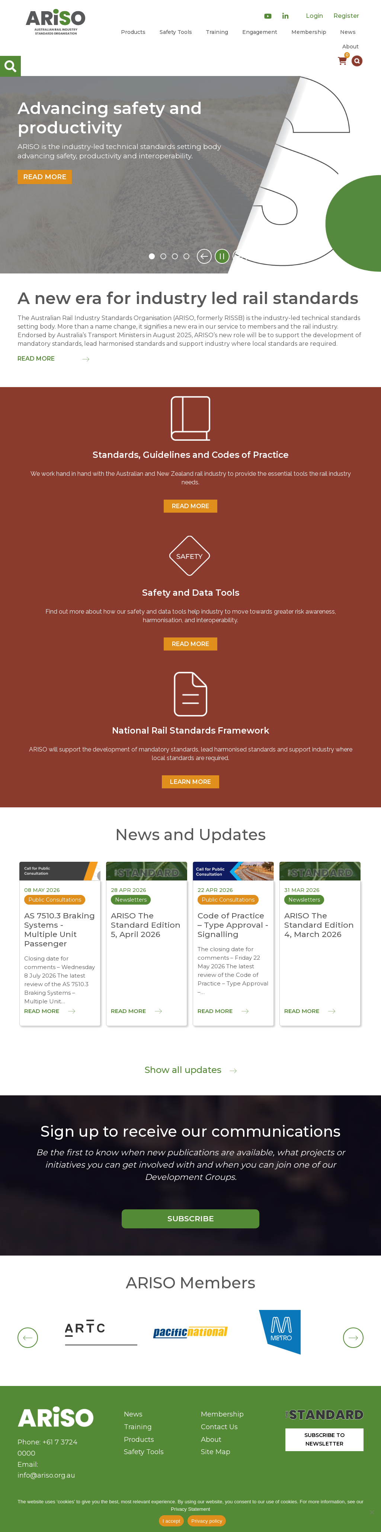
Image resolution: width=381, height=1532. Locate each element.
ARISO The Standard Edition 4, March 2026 (319, 925)
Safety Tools (176, 32)
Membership (308, 32)
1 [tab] (152, 256)
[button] (357, 60)
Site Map (215, 1452)
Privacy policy (206, 1521)
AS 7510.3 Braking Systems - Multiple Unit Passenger (59, 930)
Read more (44, 177)
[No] (371, 1512)
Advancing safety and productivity (109, 118)
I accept (171, 1521)
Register (346, 15)
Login (314, 15)
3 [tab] (175, 256)
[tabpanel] (190, 174)
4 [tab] (186, 256)
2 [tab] (163, 256)
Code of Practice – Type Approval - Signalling (233, 925)
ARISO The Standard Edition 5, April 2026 (145, 925)
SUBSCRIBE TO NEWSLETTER (324, 1439)
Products (133, 32)
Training (217, 32)
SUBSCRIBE (190, 1218)
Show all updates (191, 1069)
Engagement (259, 32)
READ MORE (190, 506)
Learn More (190, 781)
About (350, 46)
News (348, 32)
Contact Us (219, 1427)
